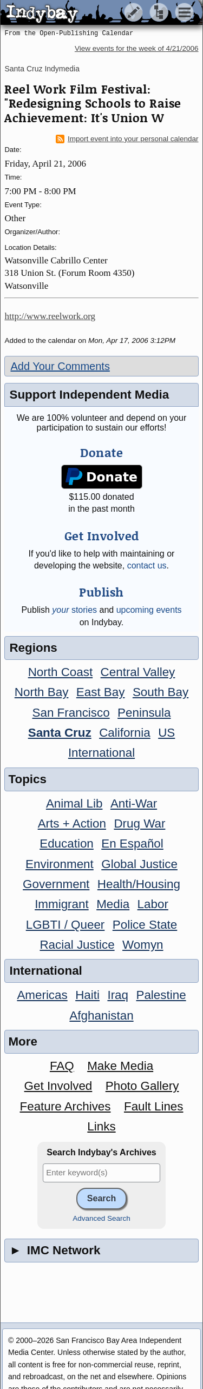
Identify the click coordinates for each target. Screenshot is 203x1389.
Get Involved (58, 1086)
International (101, 752)
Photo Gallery (142, 1086)
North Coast (60, 672)
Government (56, 884)
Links (101, 1126)
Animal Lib (74, 803)
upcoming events (149, 609)
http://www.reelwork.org (49, 316)
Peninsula (144, 712)
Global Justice (139, 864)
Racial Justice (77, 944)
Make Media (120, 1066)
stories (74, 609)
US (166, 732)
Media (112, 904)
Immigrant (62, 904)
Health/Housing (138, 884)
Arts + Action (72, 823)
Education (67, 843)
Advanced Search (101, 1218)
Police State (145, 924)
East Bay (100, 692)
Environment (59, 864)
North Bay (42, 692)
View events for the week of (137, 48)
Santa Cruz (59, 732)
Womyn (142, 944)
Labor (152, 904)
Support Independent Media (89, 394)
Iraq (117, 995)
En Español (132, 843)
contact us (147, 565)
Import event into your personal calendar (127, 139)
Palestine (161, 995)
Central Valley (138, 672)
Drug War (139, 823)
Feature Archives (65, 1106)
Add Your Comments (59, 366)
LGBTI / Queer (65, 924)
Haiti (87, 995)
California (124, 732)
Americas (42, 995)
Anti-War (133, 803)
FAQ (62, 1066)
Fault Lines (154, 1106)
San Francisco (71, 712)
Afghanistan (101, 1015)
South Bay (160, 692)
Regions (33, 647)
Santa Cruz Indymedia (42, 68)
